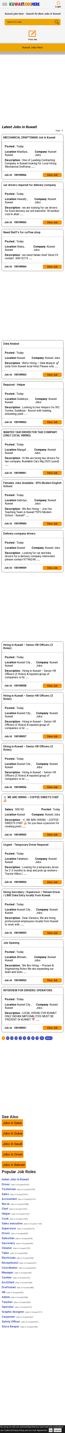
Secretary (17, 1248)
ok (50, 1430)
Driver (15, 1189)
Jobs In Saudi (12, 1149)
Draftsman (18, 1292)
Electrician (18, 1263)
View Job (52, 175)
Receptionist (19, 1268)
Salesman (17, 1243)
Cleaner (16, 1253)
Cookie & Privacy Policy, (14, 1430)
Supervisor (18, 1234)
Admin (15, 1302)
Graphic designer (22, 1317)
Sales (15, 1199)
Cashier (16, 1283)
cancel (57, 1430)
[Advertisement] (32, 88)
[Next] (49, 1043)
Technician (18, 1194)
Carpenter (17, 1322)
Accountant (19, 1204)
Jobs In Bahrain (13, 1170)
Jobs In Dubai (12, 1139)
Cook (15, 1224)
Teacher (16, 1307)
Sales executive (22, 1229)
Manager (17, 1278)
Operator (17, 1312)
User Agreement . (40, 1430)
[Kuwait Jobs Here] (24, 5)
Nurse (15, 1209)
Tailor (14, 1258)
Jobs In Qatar (12, 1128)
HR (13, 1297)
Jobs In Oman (12, 1160)
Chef (14, 1214)
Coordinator (19, 1273)
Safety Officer (20, 1327)
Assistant (17, 1287)
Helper (16, 1219)
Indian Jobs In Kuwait (15, 1185)
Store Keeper (20, 1332)
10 (42, 1043)
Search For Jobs (15, 22)
